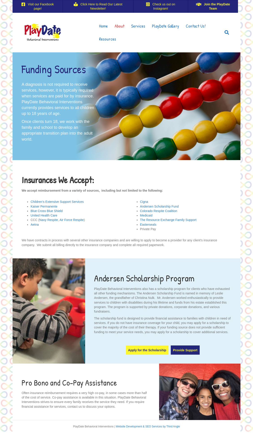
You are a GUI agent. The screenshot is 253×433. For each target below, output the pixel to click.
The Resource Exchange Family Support (168, 220)
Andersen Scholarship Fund (159, 206)
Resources (107, 39)
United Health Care (43, 215)
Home (103, 26)
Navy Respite (48, 220)
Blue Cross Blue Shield (46, 211)
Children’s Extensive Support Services (57, 202)
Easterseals (148, 224)
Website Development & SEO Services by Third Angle (148, 426)
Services (138, 26)
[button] (147, 350)
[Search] (225, 32)
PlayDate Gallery (165, 26)
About (119, 26)
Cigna (144, 202)
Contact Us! (196, 26)
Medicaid (146, 215)
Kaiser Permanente (43, 206)
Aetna (34, 224)
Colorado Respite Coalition (158, 211)
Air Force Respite (72, 220)
